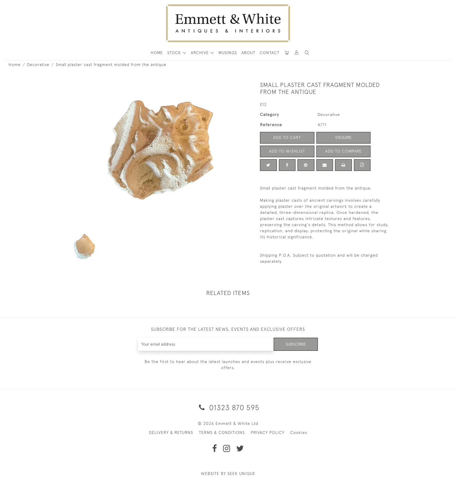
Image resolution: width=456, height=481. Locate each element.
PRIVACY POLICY (267, 432)
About (248, 52)
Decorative (38, 64)
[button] (307, 53)
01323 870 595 (228, 407)
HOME (157, 52)
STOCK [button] (174, 52)
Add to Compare (343, 151)
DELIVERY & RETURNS (171, 432)
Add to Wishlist (287, 151)
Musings (227, 52)
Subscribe (296, 344)
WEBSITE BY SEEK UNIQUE (228, 473)
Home (14, 64)
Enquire (343, 137)
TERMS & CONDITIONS (222, 432)
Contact (269, 52)
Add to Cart (287, 137)
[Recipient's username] (206, 344)
